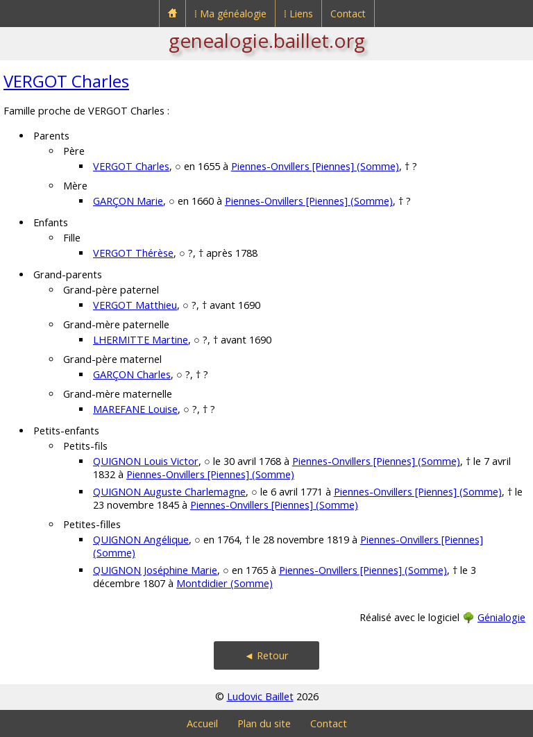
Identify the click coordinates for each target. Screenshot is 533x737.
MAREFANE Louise (135, 409)
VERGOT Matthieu (135, 305)
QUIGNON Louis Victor (145, 461)
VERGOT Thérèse (133, 253)
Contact (348, 13)
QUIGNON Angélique (141, 539)
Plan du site (264, 723)
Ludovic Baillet (260, 696)
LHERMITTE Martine (140, 339)
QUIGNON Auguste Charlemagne (169, 491)
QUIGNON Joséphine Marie (155, 570)
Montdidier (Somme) (224, 583)
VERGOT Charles (66, 80)
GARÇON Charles (132, 374)
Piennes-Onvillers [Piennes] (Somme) (315, 166)
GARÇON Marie (128, 200)
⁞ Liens (298, 13)
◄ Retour (266, 655)
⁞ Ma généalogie (230, 13)
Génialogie (501, 617)
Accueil (202, 723)
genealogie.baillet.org (267, 40)
